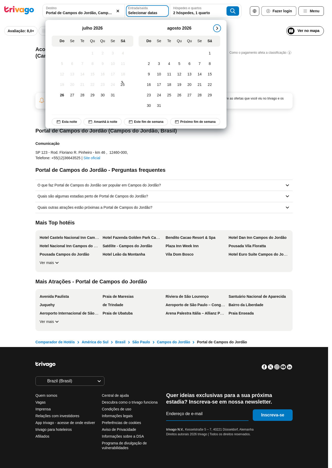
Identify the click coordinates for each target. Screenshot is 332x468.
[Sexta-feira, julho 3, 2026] (113, 53)
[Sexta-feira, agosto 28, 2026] (199, 95)
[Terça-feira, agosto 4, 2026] (169, 64)
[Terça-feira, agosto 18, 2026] (169, 85)
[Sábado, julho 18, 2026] (123, 74)
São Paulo (141, 342)
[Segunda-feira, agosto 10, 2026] (159, 74)
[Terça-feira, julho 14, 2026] (82, 74)
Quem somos (46, 395)
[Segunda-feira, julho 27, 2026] (72, 95)
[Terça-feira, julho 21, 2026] (82, 85)
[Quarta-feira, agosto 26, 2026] (179, 95)
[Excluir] (114, 11)
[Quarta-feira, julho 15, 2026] (92, 74)
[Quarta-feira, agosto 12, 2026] (179, 74)
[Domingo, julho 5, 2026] (62, 64)
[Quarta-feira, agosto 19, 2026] (179, 85)
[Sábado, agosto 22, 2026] (210, 85)
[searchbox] (82, 13)
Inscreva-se (272, 415)
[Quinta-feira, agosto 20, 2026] (189, 85)
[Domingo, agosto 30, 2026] (149, 106)
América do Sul (95, 342)
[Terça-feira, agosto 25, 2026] (169, 95)
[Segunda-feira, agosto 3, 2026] (159, 64)
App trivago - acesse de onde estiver (65, 423)
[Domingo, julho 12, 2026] (62, 74)
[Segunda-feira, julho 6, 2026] (72, 64)
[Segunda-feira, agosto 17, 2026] (159, 85)
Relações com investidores (57, 416)
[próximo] (217, 28)
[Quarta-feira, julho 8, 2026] (92, 64)
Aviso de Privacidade (119, 429)
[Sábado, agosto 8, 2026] (210, 64)
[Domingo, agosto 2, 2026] (149, 64)
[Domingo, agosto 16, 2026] (149, 85)
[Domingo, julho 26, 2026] (62, 95)
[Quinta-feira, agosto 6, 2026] (189, 64)
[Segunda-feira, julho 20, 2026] (72, 85)
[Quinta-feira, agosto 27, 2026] (189, 95)
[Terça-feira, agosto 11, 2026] (169, 74)
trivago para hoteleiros (53, 429)
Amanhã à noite (102, 121)
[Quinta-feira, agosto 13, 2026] (189, 74)
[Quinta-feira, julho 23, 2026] (102, 85)
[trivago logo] (19, 11)
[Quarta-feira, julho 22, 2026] (92, 85)
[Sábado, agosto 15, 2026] (210, 74)
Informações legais (117, 416)
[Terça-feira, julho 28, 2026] (82, 95)
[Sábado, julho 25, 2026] (122, 85)
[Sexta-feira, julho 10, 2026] (113, 64)
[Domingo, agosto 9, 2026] (149, 74)
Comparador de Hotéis (55, 342)
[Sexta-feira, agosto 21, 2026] (199, 85)
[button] (82, 11)
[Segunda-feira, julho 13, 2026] (72, 74)
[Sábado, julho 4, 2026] (123, 53)
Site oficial (91, 158)
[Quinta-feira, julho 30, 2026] (102, 95)
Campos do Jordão (173, 342)
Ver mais (50, 263)
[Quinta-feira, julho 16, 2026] (102, 74)
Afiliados (42, 436)
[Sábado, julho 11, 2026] (123, 64)
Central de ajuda (115, 395)
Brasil (120, 342)
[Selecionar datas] (148, 11)
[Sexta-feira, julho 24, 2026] (113, 85)
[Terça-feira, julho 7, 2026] (82, 64)
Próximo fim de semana (195, 121)
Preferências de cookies (122, 423)
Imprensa (43, 409)
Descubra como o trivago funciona (129, 402)
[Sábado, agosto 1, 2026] (210, 53)
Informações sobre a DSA (123, 436)
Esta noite (66, 121)
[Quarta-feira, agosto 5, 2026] (179, 64)
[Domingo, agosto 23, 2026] (149, 95)
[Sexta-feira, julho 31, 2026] (113, 95)
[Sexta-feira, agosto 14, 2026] (199, 74)
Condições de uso (116, 409)
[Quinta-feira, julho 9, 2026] (102, 64)
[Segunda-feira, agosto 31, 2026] (159, 106)
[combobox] (82, 11)
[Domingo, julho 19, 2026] (62, 85)
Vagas (40, 402)
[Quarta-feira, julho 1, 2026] (92, 53)
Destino (51, 8)
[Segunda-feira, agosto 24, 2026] (159, 95)
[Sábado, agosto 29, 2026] (210, 95)
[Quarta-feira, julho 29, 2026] (92, 95)
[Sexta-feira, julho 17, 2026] (113, 74)
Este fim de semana (145, 121)
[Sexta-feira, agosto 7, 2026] (199, 64)
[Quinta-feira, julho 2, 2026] (102, 53)
